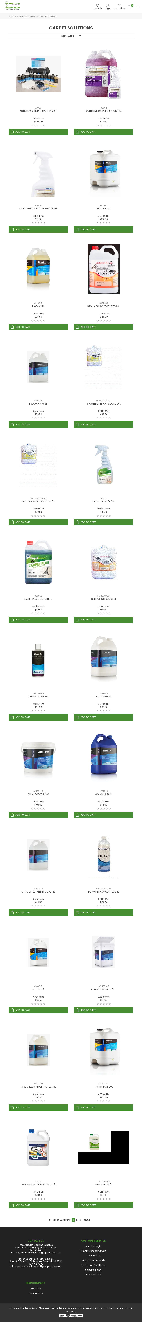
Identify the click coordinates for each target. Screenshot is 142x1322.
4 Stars (41, 125)
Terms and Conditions (93, 1265)
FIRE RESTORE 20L (104, 1086)
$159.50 (38, 1000)
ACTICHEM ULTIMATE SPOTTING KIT (38, 111)
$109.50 (104, 902)
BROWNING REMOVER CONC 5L (38, 501)
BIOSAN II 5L (38, 306)
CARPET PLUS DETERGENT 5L (38, 599)
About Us (36, 1288)
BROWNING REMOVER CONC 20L (104, 403)
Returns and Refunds (93, 1260)
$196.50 (38, 1097)
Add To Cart (22, 131)
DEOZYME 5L (38, 989)
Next (87, 1219)
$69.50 (38, 512)
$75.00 (103, 804)
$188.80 (104, 414)
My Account (93, 1255)
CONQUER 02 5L (103, 794)
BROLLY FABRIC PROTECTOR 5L (103, 306)
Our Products (36, 1293)
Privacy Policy (93, 1274)
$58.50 (38, 414)
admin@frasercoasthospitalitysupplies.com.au (35, 1266)
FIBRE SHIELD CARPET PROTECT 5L (38, 1086)
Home (11, 16)
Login (108, 8)
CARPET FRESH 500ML (103, 501)
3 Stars (38, 125)
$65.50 (103, 609)
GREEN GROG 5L (103, 1184)
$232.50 (104, 1097)
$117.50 (103, 1000)
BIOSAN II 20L (103, 208)
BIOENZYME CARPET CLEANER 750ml (38, 208)
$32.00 (38, 707)
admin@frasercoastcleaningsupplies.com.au (36, 1252)
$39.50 (103, 121)
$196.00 (104, 707)
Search (98, 8)
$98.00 (103, 1195)
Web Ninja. (71, 1311)
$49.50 (38, 902)
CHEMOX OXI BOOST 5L (103, 599)
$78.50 (38, 1195)
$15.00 (103, 512)
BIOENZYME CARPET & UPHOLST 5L (104, 111)
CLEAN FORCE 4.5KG (38, 794)
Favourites (119, 8)
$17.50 (38, 219)
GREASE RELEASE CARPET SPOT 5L (38, 1184)
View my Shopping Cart (93, 1250)
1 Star (32, 125)
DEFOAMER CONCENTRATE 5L (103, 891)
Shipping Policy (93, 1269)
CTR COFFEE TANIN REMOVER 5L (38, 891)
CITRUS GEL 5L (103, 696)
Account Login (93, 1246)
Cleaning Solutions (26, 16)
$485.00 (38, 121)
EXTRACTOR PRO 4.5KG (103, 989)
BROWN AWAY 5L (38, 403)
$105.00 (38, 804)
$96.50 (38, 316)
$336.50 (103, 219)
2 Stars (35, 125)
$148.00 (104, 316)
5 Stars (44, 125)
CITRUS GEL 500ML (38, 696)
